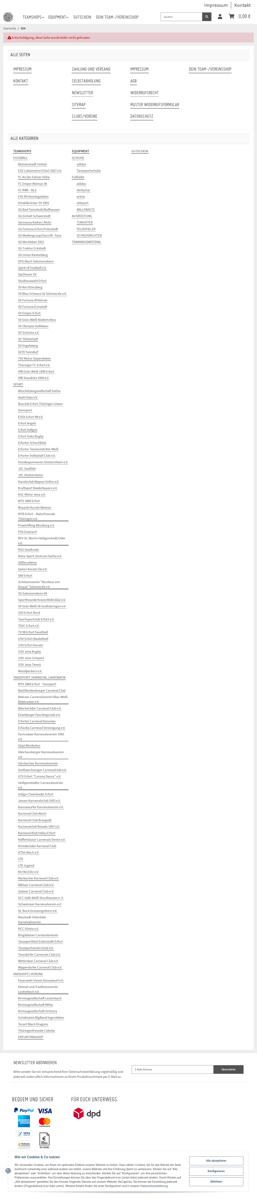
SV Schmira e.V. (28, 332)
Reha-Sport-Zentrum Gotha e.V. (40, 556)
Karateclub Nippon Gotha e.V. (38, 481)
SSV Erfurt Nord (29, 612)
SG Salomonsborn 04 (32, 593)
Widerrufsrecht (144, 93)
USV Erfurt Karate (30, 645)
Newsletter (82, 93)
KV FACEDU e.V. (28, 872)
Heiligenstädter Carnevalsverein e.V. (40, 785)
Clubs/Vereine (84, 117)
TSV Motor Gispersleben (34, 358)
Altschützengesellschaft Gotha (39, 391)
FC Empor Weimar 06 (32, 183)
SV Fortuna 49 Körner (33, 300)
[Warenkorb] (239, 17)
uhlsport (83, 203)
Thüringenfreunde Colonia (36, 1030)
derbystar (83, 190)
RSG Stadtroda (28, 549)
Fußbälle (78, 177)
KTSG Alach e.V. (28, 852)
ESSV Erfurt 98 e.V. (30, 417)
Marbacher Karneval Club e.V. (38, 878)
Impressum (216, 5)
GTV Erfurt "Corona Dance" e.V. (39, 776)
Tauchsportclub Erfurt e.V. (36, 619)
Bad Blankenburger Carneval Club (41, 690)
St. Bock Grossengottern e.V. (37, 910)
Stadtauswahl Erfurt (32, 280)
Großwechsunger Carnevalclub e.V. (42, 770)
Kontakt (242, 5)
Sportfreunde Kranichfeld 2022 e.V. (42, 599)
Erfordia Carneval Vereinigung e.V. (41, 728)
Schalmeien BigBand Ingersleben (41, 1017)
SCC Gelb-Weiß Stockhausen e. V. (41, 897)
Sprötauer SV (27, 274)
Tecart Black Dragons (33, 1024)
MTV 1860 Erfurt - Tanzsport (37, 684)
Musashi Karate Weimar (34, 507)
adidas (81, 164)
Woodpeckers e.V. (30, 671)
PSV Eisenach (27, 531)
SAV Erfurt (25, 575)
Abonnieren (228, 1069)
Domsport (25, 410)
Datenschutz (141, 117)
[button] (220, 16)
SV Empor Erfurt (29, 313)
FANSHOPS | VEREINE (28, 974)
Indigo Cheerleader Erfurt (35, 794)
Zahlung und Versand (91, 69)
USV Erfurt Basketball (33, 638)
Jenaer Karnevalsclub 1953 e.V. (39, 800)
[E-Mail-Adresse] (173, 1069)
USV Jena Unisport (31, 658)
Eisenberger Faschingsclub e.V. (39, 714)
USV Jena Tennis (29, 664)
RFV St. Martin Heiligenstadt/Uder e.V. (41, 540)
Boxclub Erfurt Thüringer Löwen (40, 403)
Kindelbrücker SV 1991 (33, 203)
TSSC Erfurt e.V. (28, 625)
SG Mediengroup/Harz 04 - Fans (39, 235)
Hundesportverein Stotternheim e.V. (43, 462)
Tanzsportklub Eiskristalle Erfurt (40, 941)
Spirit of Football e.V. (32, 267)
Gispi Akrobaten (29, 745)
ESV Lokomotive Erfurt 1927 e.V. (40, 170)
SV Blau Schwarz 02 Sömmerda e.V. (42, 293)
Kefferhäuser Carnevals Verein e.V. (41, 839)
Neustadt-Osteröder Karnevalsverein (32, 919)
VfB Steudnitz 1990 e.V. (33, 378)
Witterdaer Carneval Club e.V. (38, 961)
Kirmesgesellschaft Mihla (35, 1004)
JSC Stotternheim (30, 475)
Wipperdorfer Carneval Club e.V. (40, 967)
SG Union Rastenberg (33, 255)
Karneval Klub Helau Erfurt (36, 833)
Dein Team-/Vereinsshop (117, 17)
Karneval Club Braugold (34, 820)
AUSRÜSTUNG (82, 216)
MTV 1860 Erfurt (29, 501)
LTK (20, 859)
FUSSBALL (20, 157)
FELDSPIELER (86, 229)
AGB (133, 81)
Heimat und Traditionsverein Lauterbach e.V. (38, 989)
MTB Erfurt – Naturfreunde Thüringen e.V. (36, 516)
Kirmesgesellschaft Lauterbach (39, 998)
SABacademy (27, 562)
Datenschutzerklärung (84, 1071)
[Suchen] (181, 16)
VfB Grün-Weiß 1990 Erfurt (36, 371)
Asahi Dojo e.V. (28, 397)
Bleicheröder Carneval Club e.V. (39, 708)
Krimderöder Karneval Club (37, 846)
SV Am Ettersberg (30, 287)
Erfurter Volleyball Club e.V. (37, 455)
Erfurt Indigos (27, 429)
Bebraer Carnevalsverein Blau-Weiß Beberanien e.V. (43, 699)
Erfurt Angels (27, 423)
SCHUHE (78, 157)
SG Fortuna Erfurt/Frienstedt (38, 229)
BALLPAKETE (86, 209)
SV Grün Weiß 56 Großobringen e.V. (42, 606)
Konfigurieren (215, 1171)
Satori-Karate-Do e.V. (32, 569)
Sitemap (79, 105)
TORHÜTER (85, 222)
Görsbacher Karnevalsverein (38, 763)
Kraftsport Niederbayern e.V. (37, 488)
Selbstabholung (86, 81)
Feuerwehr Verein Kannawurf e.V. (41, 980)
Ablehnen (216, 1181)
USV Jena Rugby (29, 651)
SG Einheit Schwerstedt (34, 216)
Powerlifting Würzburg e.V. (36, 525)
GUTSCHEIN (140, 151)
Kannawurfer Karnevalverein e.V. (41, 807)
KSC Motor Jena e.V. (32, 494)
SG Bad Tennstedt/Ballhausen (39, 209)
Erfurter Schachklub (32, 442)
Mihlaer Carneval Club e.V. (36, 885)
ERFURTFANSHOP (30, 1037)
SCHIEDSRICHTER (89, 235)
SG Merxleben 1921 (31, 242)
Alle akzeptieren (216, 1160)
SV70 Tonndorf (28, 352)
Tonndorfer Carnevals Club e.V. (39, 954)
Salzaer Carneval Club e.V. (36, 891)
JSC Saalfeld (27, 468)
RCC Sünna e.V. (28, 928)
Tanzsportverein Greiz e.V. (36, 948)
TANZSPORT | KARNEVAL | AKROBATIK (39, 677)
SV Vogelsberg (28, 345)
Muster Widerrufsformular (154, 105)
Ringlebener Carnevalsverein (38, 935)
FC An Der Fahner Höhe (34, 177)
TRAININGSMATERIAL (86, 242)
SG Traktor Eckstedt (32, 248)
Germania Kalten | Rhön (34, 222)
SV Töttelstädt (28, 339)
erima (81, 196)
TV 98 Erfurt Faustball (33, 632)
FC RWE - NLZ (27, 190)
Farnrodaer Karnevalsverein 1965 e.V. (41, 736)
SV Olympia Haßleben (33, 326)
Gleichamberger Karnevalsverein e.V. (41, 754)
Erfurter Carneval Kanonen (37, 721)
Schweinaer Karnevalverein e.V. (40, 904)
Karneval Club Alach (32, 813)
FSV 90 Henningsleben (33, 196)
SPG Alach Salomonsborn (36, 261)
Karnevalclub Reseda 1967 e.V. (39, 826)
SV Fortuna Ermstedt (32, 306)
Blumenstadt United (32, 164)
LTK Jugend (26, 865)
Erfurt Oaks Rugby (31, 436)
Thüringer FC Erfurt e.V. (34, 365)
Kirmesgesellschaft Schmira (37, 1011)
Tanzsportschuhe (89, 170)
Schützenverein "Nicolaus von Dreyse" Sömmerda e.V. (39, 584)
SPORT (18, 384)
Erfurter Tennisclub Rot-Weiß (38, 449)
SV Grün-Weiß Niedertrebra (37, 319)
